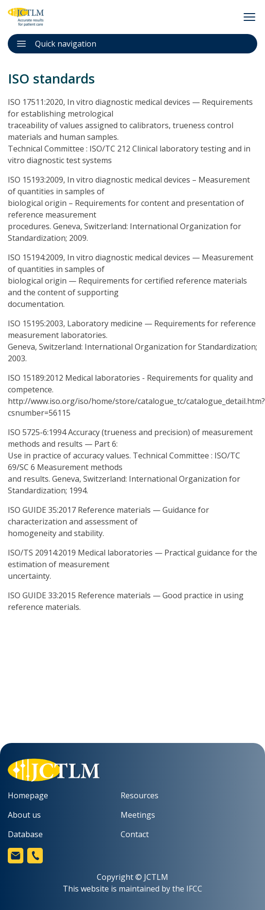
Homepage (28, 795)
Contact (135, 834)
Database (25, 834)
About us (24, 814)
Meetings (138, 814)
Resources (140, 795)
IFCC (194, 888)
